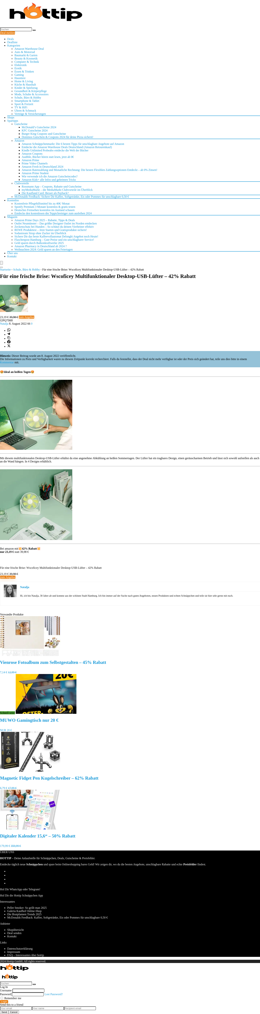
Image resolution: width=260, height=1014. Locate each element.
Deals (10, 39)
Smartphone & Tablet (26, 100)
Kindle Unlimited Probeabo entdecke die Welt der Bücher (55, 150)
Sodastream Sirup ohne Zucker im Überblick (40, 233)
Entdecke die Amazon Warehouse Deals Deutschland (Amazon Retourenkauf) (67, 147)
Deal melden (7, 32)
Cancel (14, 1012)
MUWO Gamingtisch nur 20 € (29, 720)
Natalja (4, 323)
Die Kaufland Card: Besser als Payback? (45, 193)
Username (6, 990)
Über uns (12, 253)
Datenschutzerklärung (20, 948)
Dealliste (12, 42)
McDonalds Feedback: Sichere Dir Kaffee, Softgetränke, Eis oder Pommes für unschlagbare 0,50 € (71, 196)
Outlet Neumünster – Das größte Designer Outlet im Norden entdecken (55, 223)
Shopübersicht (15, 929)
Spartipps (12, 120)
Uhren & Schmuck (25, 110)
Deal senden (14, 933)
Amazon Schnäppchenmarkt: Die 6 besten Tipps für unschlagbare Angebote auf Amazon (73, 143)
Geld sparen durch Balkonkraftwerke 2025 (39, 243)
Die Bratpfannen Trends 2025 (24, 914)
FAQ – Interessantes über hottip (25, 955)
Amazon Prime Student (35, 173)
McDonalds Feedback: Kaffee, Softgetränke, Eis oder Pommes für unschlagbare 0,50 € (57, 917)
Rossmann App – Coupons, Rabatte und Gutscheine (51, 186)
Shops (10, 117)
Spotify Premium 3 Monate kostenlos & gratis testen (44, 206)
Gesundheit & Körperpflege (30, 91)
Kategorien (13, 45)
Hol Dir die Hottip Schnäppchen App (21, 895)
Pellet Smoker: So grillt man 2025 (27, 907)
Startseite (5, 269)
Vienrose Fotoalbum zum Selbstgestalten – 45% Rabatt (53, 662)
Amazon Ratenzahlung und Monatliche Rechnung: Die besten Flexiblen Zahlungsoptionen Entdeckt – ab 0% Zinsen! (89, 169)
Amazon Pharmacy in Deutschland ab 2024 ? (40, 246)
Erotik (18, 68)
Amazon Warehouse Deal (29, 48)
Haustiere (19, 78)
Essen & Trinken (24, 71)
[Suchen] (34, 30)
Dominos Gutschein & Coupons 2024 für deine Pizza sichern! (57, 137)
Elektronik (20, 65)
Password (5, 994)
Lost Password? (53, 994)
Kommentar (7, 362)
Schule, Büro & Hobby (27, 97)
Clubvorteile (21, 183)
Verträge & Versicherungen (30, 113)
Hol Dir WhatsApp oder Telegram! (20, 889)
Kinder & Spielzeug (26, 87)
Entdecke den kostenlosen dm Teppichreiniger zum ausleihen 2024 (53, 213)
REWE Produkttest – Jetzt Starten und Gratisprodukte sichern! (50, 229)
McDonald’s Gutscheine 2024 (39, 127)
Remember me (11, 998)
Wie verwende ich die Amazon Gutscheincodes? (50, 176)
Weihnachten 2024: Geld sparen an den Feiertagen (43, 249)
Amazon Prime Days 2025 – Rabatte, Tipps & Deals (44, 220)
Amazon (19, 140)
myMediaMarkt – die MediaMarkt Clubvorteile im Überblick (57, 189)
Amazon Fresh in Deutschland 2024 (42, 166)
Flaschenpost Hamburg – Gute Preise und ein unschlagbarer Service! (54, 239)
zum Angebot (26, 317)
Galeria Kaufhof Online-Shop (24, 911)
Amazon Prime (30, 160)
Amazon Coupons (32, 153)
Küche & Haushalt (25, 84)
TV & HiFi (20, 107)
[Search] (1, 267)
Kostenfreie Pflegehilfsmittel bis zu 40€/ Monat (42, 203)
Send (4, 1012)
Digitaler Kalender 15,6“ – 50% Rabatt (37, 836)
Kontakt (12, 256)
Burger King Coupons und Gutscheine (44, 133)
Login (4, 1001)
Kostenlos (13, 200)
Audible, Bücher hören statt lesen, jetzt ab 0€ (48, 156)
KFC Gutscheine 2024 (35, 130)
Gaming (19, 74)
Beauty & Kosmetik (26, 58)
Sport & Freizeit (23, 104)
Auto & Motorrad (24, 52)
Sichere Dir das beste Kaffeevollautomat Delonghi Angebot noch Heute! (56, 236)
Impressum (13, 951)
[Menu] (1, 263)
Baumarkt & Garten (25, 55)
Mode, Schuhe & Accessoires (31, 94)
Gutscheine (20, 124)
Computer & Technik (26, 61)
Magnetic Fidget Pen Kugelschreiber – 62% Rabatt (49, 778)
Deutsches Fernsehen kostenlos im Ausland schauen (44, 210)
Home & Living (23, 81)
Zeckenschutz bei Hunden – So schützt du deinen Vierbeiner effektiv (54, 226)
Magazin (12, 216)
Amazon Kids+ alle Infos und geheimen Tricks (49, 179)
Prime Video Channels (35, 163)
